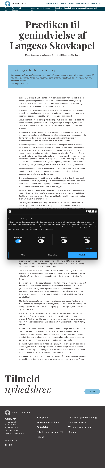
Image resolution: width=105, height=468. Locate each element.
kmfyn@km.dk (11, 440)
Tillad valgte (52, 255)
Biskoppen (42, 417)
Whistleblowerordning (80, 427)
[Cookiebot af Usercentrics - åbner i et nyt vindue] (88, 211)
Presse (40, 437)
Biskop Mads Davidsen (16, 9)
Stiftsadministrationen (48, 422)
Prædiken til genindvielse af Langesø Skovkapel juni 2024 (76, 9)
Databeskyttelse (77, 422)
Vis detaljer (88, 248)
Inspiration (85, 4)
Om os (55, 4)
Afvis (23, 255)
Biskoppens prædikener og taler (40, 9)
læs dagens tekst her (20, 83)
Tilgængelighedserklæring (82, 417)
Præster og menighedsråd (70, 4)
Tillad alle (82, 255)
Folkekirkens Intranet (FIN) (51, 432)
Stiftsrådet (42, 427)
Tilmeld (92, 391)
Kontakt (94, 4)
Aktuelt (49, 4)
